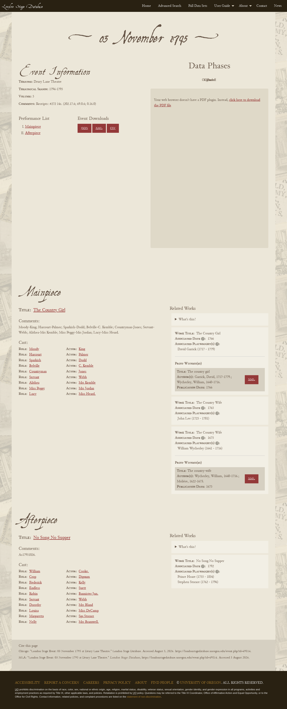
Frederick (35, 582)
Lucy (32, 394)
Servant (34, 377)
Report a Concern (61, 683)
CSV (113, 128)
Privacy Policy (117, 683)
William (34, 571)
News (278, 6)
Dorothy (35, 605)
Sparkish (35, 360)
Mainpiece (33, 127)
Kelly (82, 582)
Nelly (33, 622)
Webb (83, 377)
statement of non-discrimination (144, 696)
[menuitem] (146, 6)
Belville (34, 366)
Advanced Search (169, 6)
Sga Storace (86, 616)
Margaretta (36, 616)
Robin (33, 594)
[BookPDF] (209, 174)
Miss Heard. (87, 394)
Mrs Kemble (87, 383)
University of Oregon (200, 683)
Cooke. (84, 571)
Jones (82, 371)
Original (196, 80)
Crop (32, 577)
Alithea (34, 383)
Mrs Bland (86, 605)
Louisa (34, 610)
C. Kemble (86, 366)
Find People (162, 683)
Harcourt (35, 354)
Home (146, 6)
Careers (91, 683)
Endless (34, 588)
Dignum (84, 577)
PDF (172, 80)
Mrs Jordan (86, 388)
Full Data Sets (197, 6)
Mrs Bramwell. (89, 622)
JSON (84, 128)
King (82, 349)
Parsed (244, 80)
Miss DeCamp (89, 610)
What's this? (187, 319)
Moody (34, 349)
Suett (82, 588)
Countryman (38, 371)
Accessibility (27, 683)
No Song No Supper (51, 538)
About (243, 6)
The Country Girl (49, 310)
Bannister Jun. (88, 594)
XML (99, 128)
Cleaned (220, 80)
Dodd (83, 360)
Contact (261, 6)
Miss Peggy (37, 388)
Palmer (83, 354)
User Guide (222, 6)
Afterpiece (32, 133)
